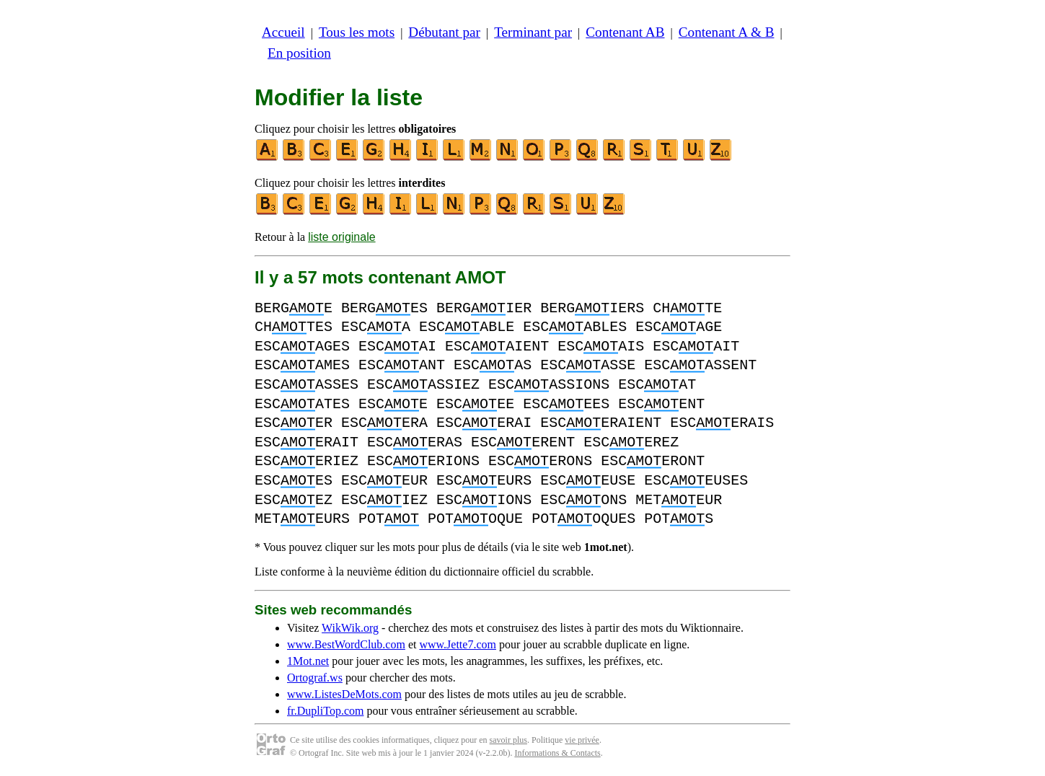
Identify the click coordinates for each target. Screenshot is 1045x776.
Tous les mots (356, 32)
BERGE (293, 308)
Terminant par (533, 32)
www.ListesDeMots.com (344, 694)
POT (388, 519)
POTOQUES (583, 519)
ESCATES (302, 404)
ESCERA (384, 423)
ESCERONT (653, 461)
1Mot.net (308, 661)
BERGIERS (592, 308)
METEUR (678, 500)
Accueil (283, 32)
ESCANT (401, 365)
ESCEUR (384, 480)
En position (299, 53)
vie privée (582, 740)
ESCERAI (484, 423)
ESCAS (493, 365)
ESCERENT (523, 442)
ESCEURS (484, 480)
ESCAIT (696, 346)
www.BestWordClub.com (346, 644)
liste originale (341, 237)
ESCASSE (587, 365)
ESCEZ (293, 500)
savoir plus (508, 740)
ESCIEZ (384, 500)
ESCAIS (600, 346)
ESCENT (661, 404)
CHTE (687, 308)
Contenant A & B (727, 32)
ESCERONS (540, 461)
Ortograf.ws (315, 677)
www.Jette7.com (457, 644)
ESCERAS (414, 442)
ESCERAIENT (600, 423)
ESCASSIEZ (423, 384)
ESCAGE (678, 327)
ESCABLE (466, 327)
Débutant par (444, 32)
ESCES (293, 480)
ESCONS (583, 500)
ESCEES (566, 404)
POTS (678, 519)
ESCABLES (575, 327)
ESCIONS (484, 500)
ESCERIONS (423, 461)
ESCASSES (306, 384)
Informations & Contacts (557, 753)
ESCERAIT (306, 442)
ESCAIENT (497, 346)
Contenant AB (625, 32)
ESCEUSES (696, 480)
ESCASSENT (700, 365)
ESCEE (475, 404)
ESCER (293, 423)
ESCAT (657, 384)
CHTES (293, 327)
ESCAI (397, 346)
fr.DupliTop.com (325, 711)
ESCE (393, 404)
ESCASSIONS (548, 384)
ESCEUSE (587, 480)
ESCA (375, 327)
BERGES (384, 308)
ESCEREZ (631, 442)
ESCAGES (302, 346)
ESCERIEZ (306, 461)
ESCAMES (302, 365)
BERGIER (484, 308)
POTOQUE (475, 519)
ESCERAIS (722, 423)
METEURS (302, 519)
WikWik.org (350, 628)
